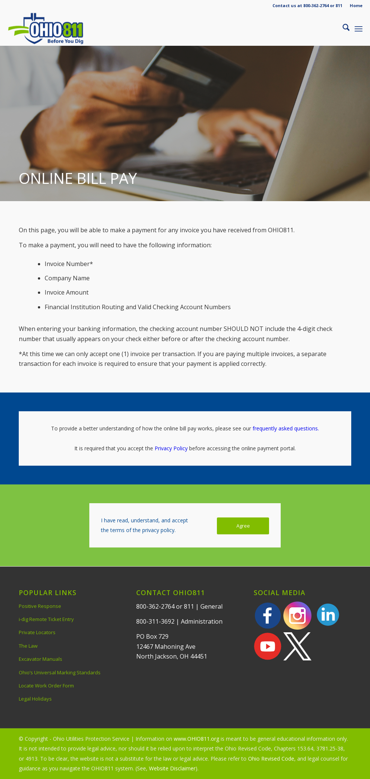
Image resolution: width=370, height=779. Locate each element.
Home (356, 5)
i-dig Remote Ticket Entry (46, 619)
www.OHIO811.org (196, 738)
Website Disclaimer (172, 768)
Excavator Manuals (40, 659)
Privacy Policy (171, 448)
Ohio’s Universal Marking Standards (60, 672)
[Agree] (243, 525)
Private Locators (37, 632)
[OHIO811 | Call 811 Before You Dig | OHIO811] (56, 28)
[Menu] (358, 28)
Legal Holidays (35, 698)
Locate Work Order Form (46, 685)
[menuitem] (354, 6)
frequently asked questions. (286, 428)
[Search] (342, 28)
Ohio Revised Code (271, 758)
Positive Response (40, 606)
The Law (28, 645)
